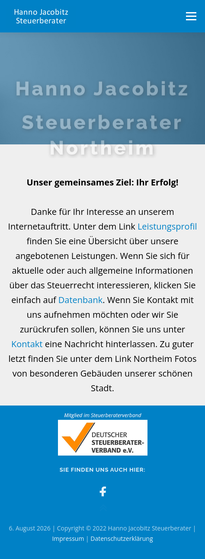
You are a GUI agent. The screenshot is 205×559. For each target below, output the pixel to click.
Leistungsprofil (167, 233)
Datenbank (80, 306)
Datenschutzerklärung (121, 538)
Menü (190, 16)
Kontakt (26, 350)
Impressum (68, 538)
